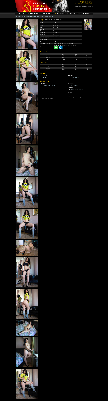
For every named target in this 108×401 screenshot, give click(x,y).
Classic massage (74, 85)
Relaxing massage (75, 77)
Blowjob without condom (49, 85)
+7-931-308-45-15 (57, 45)
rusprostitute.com (89, 6)
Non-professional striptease (77, 89)
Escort (72, 94)
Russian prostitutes (20, 16)
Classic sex (45, 77)
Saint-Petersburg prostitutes (32, 16)
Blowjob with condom (48, 87)
